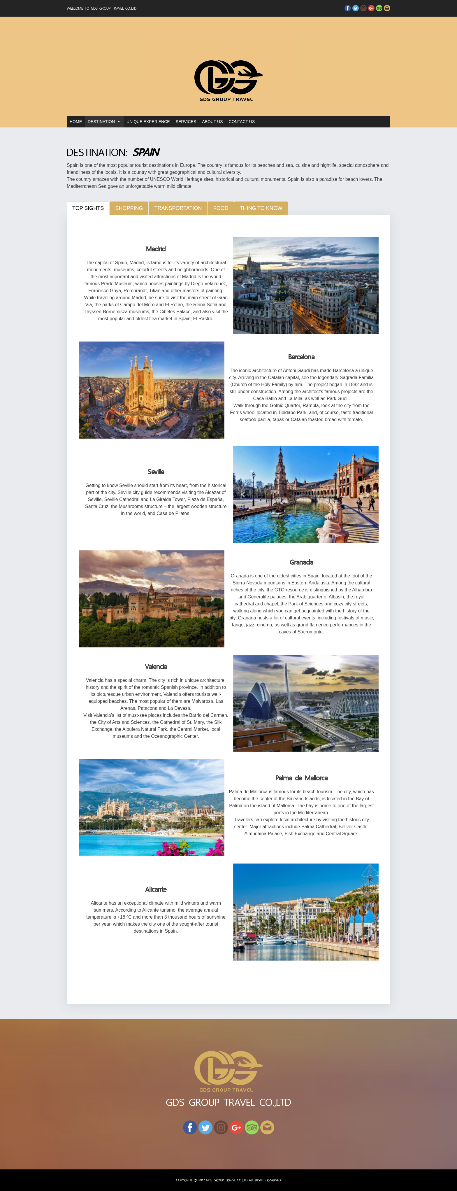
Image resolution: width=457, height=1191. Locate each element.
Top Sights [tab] (88, 208)
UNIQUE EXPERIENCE (148, 121)
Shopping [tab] (129, 208)
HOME (76, 121)
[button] (244, 285)
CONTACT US (242, 121)
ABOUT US (212, 121)
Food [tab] (220, 208)
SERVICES (186, 121)
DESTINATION (101, 121)
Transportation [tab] (178, 208)
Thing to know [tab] (261, 208)
